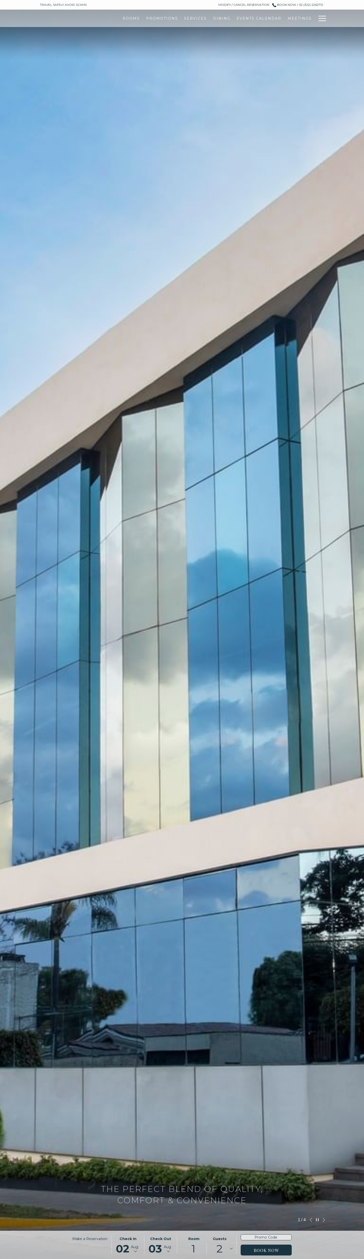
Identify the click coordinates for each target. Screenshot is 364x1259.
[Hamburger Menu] (320, 18)
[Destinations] (294, 18)
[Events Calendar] (191, 18)
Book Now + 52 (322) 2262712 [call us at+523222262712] (297, 5)
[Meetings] (232, 18)
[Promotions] (94, 18)
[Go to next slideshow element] (324, 1220)
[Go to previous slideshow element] (311, 1220)
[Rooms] (63, 18)
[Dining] (154, 18)
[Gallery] (260, 18)
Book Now (266, 1250)
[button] (128, 1245)
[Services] (127, 18)
